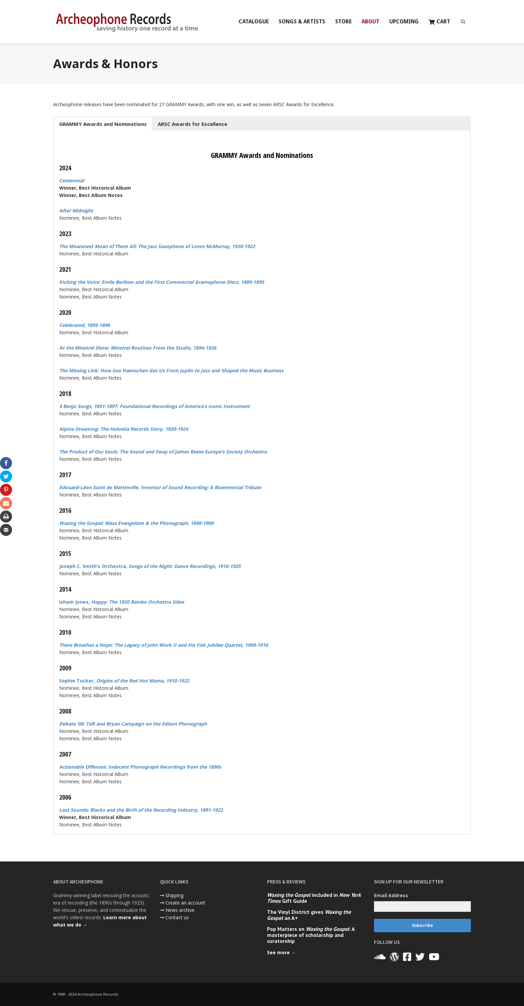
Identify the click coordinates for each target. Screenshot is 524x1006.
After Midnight (76, 210)
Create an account (185, 902)
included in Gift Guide (314, 897)
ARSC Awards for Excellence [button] (192, 124)
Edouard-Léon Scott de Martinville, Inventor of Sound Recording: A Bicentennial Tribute (160, 487)
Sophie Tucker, (124, 680)
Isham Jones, (121, 602)
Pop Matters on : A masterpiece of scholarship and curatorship (311, 935)
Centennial (71, 180)
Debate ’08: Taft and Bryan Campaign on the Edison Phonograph (133, 724)
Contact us (177, 917)
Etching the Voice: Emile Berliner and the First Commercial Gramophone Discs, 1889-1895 (161, 282)
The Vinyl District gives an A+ (309, 915)
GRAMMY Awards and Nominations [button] (103, 124)
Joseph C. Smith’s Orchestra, (150, 566)
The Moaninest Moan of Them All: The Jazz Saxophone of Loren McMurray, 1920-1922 (157, 246)
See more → (281, 952)
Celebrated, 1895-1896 (84, 325)
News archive (179, 910)
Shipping (174, 895)
